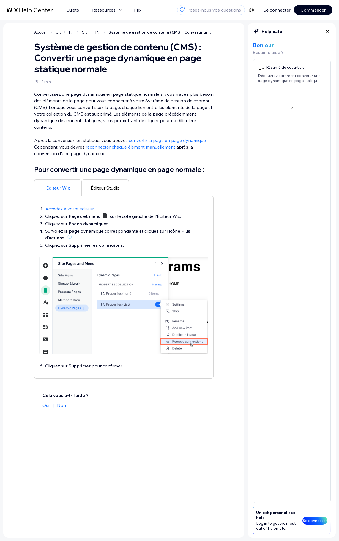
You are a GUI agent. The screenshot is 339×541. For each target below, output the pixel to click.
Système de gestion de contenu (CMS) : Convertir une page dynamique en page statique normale (161, 32)
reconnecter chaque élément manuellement (130, 147)
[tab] (57, 187)
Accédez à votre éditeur (69, 209)
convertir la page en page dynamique (167, 140)
